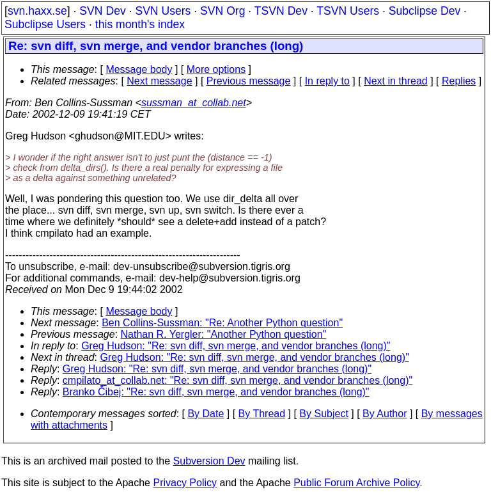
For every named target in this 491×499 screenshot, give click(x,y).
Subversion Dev (209, 460)
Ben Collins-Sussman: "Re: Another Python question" (222, 322)
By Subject (323, 413)
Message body (138, 69)
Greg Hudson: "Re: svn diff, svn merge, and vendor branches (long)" (235, 345)
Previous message (249, 80)
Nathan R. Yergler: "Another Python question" (224, 334)
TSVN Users (347, 10)
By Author (384, 413)
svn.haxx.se (37, 10)
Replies (459, 80)
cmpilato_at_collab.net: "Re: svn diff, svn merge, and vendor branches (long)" (237, 380)
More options (216, 69)
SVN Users (163, 10)
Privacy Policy (185, 482)
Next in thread (396, 80)
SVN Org (222, 10)
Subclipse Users (45, 24)
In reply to (327, 80)
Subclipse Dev (424, 10)
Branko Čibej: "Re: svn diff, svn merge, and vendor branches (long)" (216, 391)
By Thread (262, 413)
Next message (159, 80)
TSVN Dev (281, 10)
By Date (205, 413)
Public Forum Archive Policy (356, 482)
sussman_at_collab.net (193, 102)
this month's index (140, 24)
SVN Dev (102, 10)
